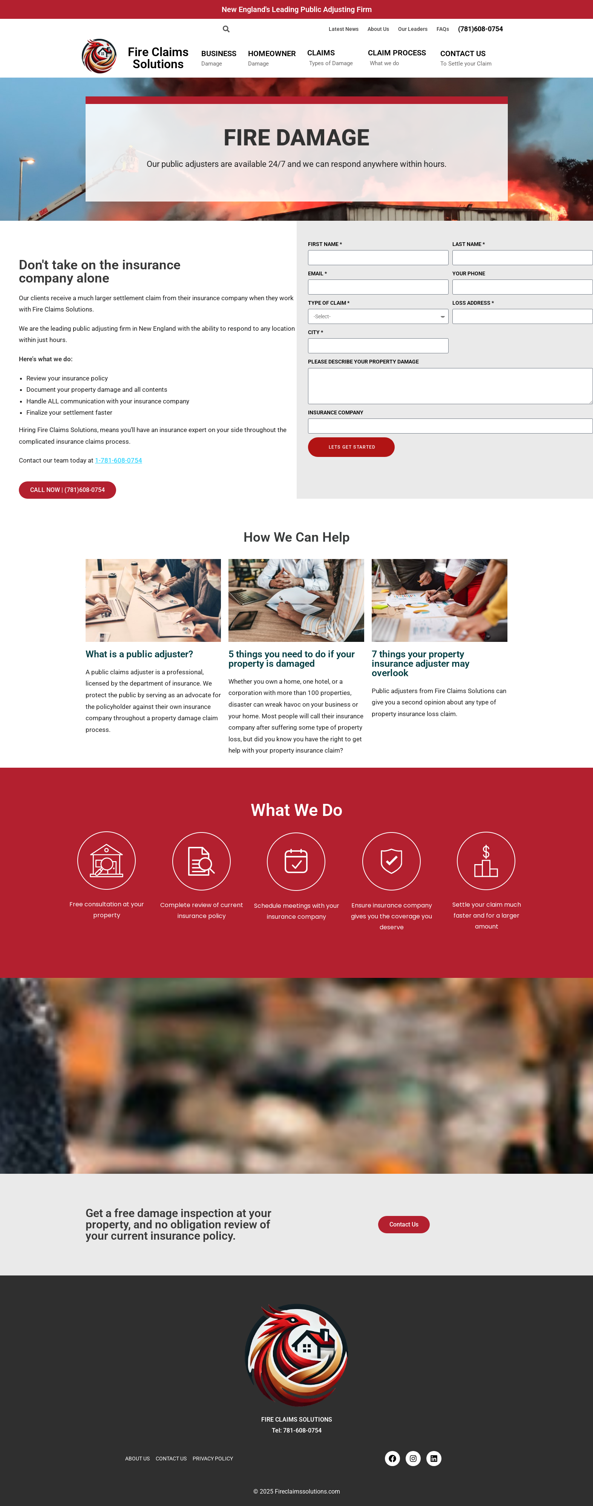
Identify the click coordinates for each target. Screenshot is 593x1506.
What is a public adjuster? (139, 654)
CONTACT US (463, 53)
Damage (211, 63)
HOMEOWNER (272, 53)
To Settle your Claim (466, 63)
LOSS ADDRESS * (473, 303)
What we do (384, 63)
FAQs (443, 29)
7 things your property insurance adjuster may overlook (420, 663)
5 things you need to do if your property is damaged (291, 659)
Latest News (344, 29)
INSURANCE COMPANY (335, 412)
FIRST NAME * (325, 244)
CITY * (315, 332)
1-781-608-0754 (118, 460)
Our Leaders (413, 29)
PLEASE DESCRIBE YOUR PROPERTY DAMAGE (363, 362)
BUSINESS (218, 53)
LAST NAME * (468, 244)
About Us (378, 29)
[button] (226, 29)
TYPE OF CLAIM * (328, 303)
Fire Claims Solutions (158, 58)
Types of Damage (331, 63)
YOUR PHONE (468, 273)
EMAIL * (317, 273)
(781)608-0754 (480, 29)
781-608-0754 (302, 1430)
